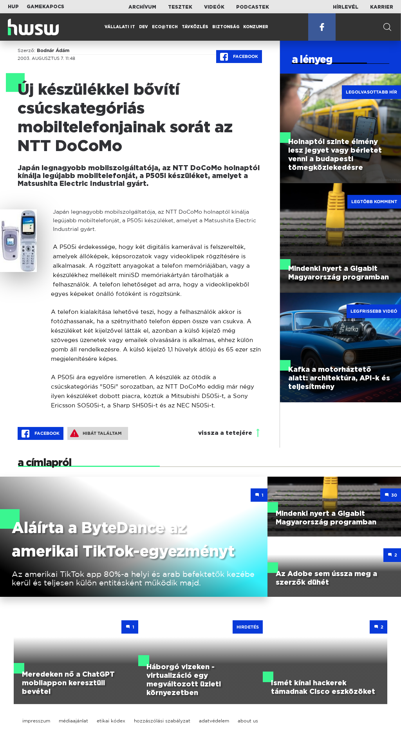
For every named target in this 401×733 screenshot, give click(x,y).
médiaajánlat (73, 720)
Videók (214, 7)
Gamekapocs (45, 6)
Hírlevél (345, 7)
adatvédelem (214, 720)
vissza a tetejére (225, 433)
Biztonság (225, 27)
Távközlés (195, 27)
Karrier (381, 7)
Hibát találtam (96, 433)
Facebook (239, 57)
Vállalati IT (120, 27)
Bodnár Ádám (53, 50)
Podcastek (252, 7)
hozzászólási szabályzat (162, 720)
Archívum (142, 7)
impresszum (36, 720)
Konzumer (255, 27)
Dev (143, 27)
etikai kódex (111, 720)
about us (248, 720)
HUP (13, 6)
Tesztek (180, 7)
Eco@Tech (165, 27)
